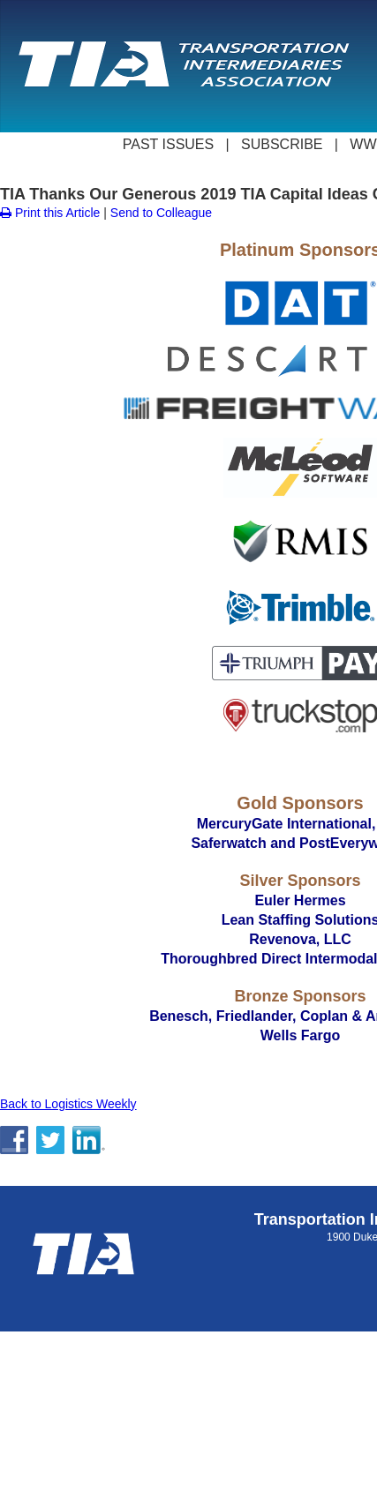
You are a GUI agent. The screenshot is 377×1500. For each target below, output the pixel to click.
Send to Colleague (161, 213)
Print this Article (50, 213)
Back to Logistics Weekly (68, 1104)
